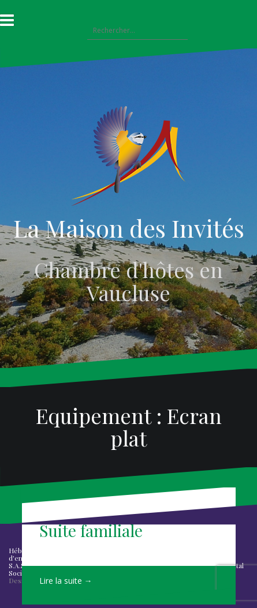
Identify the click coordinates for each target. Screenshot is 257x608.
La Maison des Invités (128, 228)
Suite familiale (91, 530)
